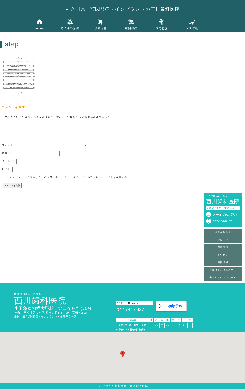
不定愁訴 (162, 28)
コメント (9, 145)
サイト (6, 169)
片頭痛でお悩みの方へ (223, 270)
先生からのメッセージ (223, 277)
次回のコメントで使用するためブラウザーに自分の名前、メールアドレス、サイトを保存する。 (69, 177)
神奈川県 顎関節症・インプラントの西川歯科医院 (123, 9)
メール (8, 161)
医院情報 (192, 28)
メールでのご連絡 (225, 214)
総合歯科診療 (70, 28)
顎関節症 (131, 28)
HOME (40, 28)
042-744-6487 (222, 221)
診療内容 (101, 28)
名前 (7, 153)
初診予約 (175, 306)
